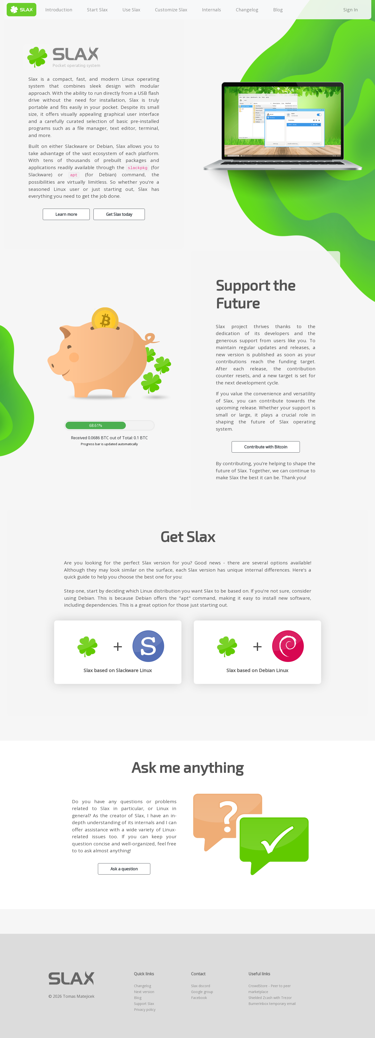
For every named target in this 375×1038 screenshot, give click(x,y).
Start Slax (97, 10)
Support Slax (144, 1003)
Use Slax (131, 10)
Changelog (247, 10)
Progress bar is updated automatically (109, 444)
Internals (211, 10)
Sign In (351, 10)
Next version (144, 991)
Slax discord (200, 985)
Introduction (58, 10)
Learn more (66, 214)
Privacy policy (144, 1009)
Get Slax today (119, 214)
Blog (278, 10)
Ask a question (124, 869)
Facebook (199, 997)
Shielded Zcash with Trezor (270, 997)
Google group (202, 991)
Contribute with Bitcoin (265, 447)
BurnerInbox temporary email (272, 1003)
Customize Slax (171, 10)
